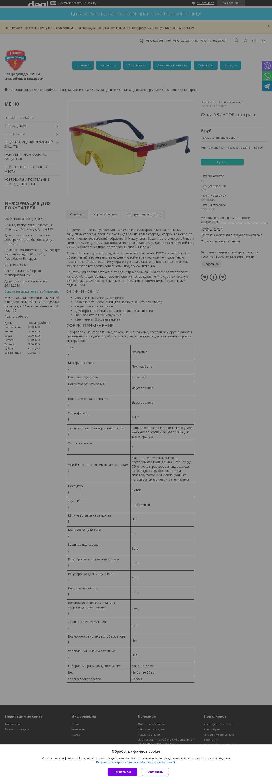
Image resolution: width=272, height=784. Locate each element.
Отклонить (155, 772)
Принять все (122, 772)
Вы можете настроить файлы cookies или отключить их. (134, 762)
